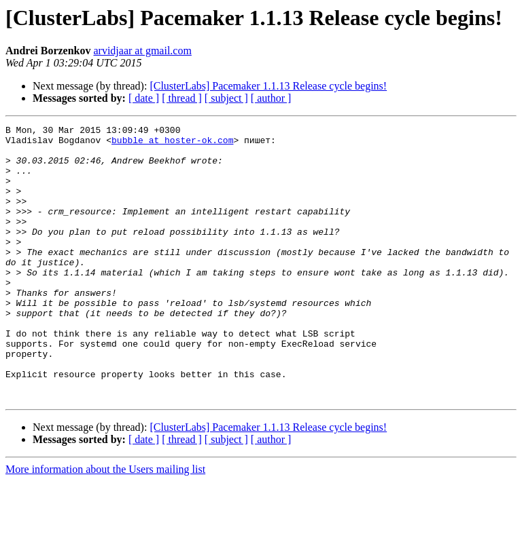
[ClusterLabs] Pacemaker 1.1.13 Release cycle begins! (268, 86)
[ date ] (143, 98)
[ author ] (271, 98)
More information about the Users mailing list (105, 524)
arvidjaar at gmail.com (142, 50)
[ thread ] (182, 98)
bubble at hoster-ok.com (172, 144)
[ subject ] (226, 98)
